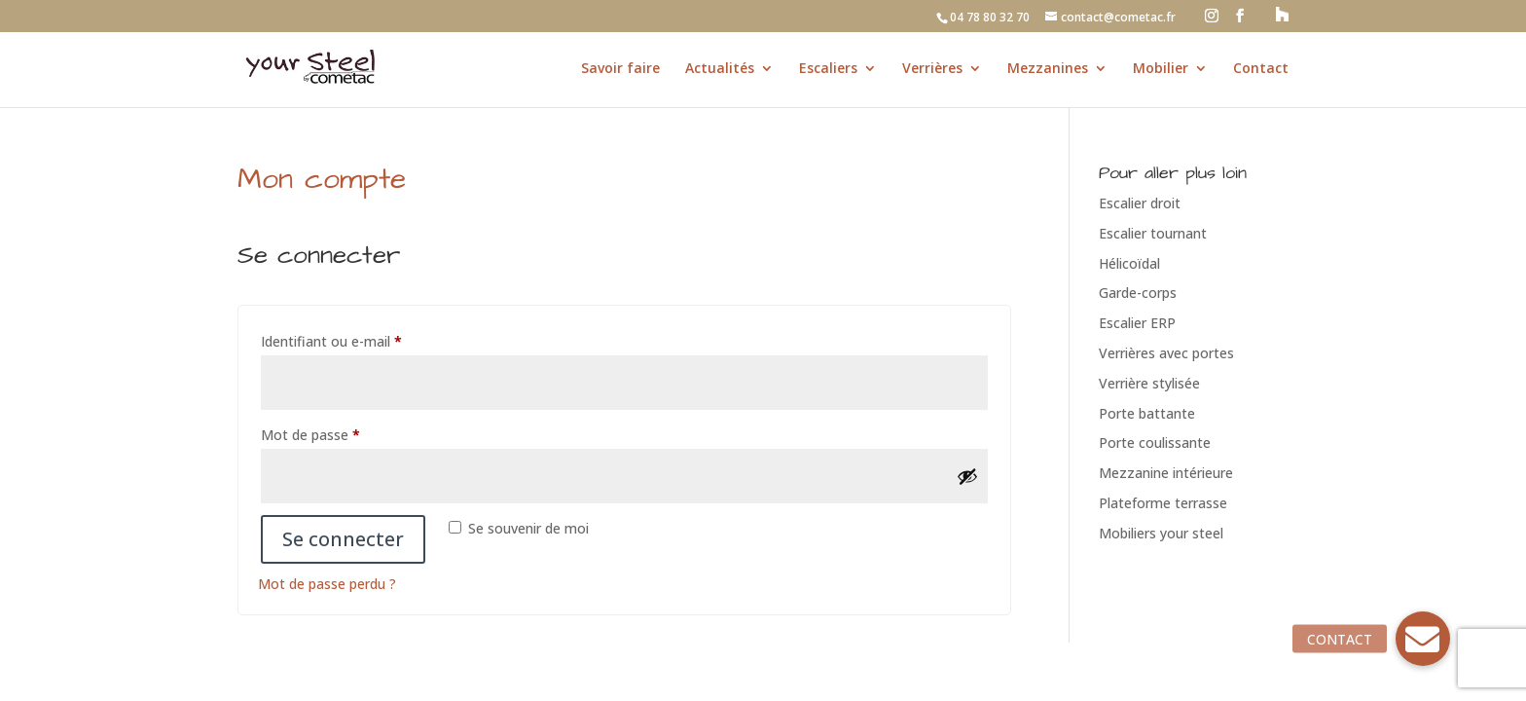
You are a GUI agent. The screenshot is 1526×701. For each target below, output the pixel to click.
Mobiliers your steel (1161, 533)
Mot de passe (345, 433)
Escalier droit (1140, 203)
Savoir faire (620, 69)
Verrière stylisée (1149, 383)
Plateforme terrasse (1163, 503)
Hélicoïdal (1129, 263)
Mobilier (1160, 69)
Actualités (719, 69)
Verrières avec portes (1166, 353)
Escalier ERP (1137, 323)
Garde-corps (1138, 292)
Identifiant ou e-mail (366, 339)
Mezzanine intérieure (1166, 472)
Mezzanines (1047, 69)
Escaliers (828, 69)
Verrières (932, 69)
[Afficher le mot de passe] (967, 476)
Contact (1261, 69)
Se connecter (343, 539)
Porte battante (1147, 413)
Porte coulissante (1155, 442)
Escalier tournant (1153, 233)
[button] (1423, 638)
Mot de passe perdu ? (327, 583)
